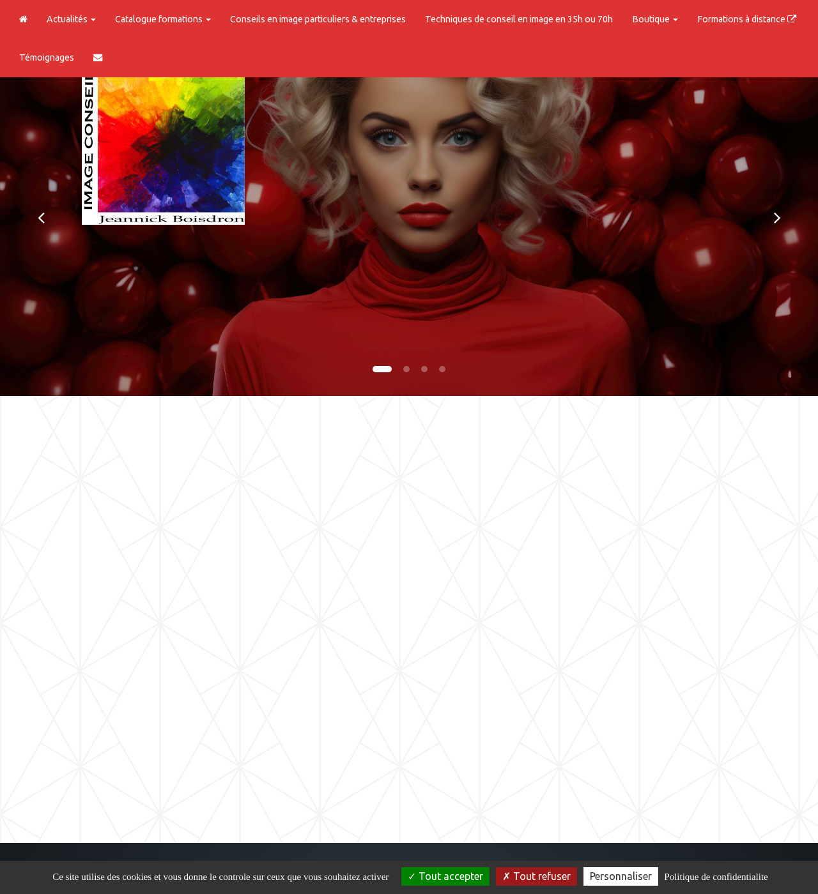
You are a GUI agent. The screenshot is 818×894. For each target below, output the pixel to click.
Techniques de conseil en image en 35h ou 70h (519, 19)
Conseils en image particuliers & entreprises (318, 19)
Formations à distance (746, 19)
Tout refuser (536, 876)
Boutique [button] (655, 19)
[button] (41, 217)
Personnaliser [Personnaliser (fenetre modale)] (621, 876)
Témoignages (46, 57)
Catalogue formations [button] (163, 19)
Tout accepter (445, 876)
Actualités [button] (71, 19)
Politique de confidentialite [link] (716, 877)
